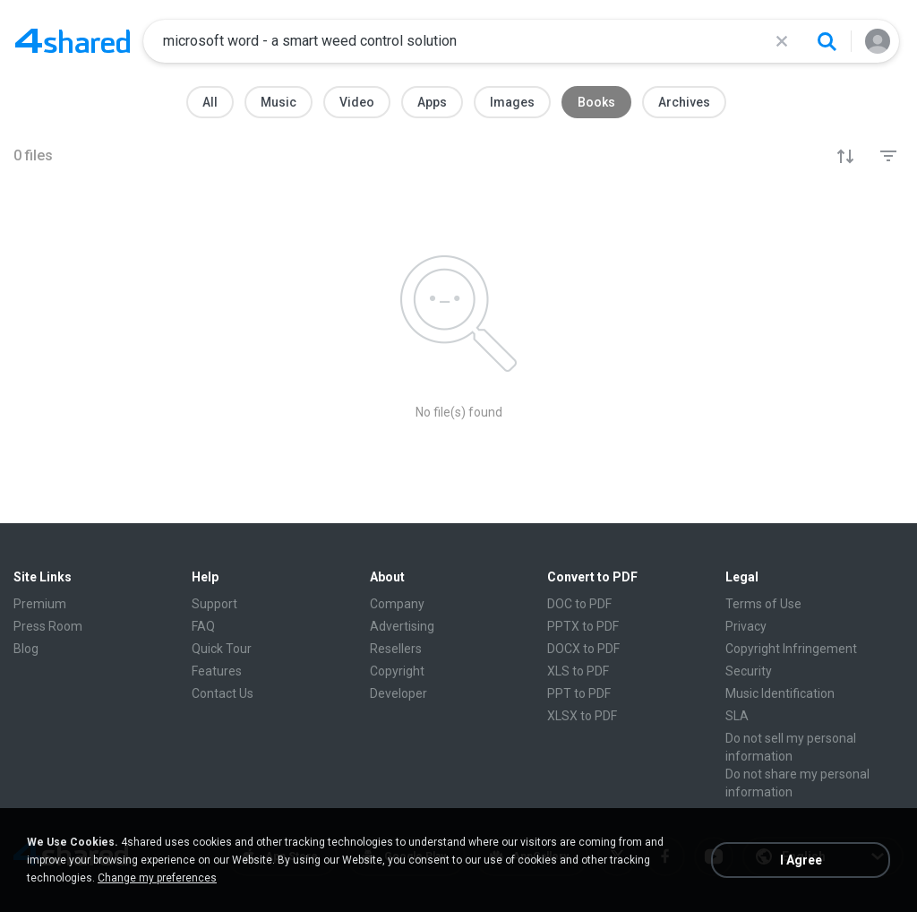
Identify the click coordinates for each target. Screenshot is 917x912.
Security (748, 671)
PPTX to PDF (583, 626)
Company (397, 604)
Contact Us (222, 693)
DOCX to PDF (583, 648)
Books (596, 102)
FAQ (203, 626)
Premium (39, 604)
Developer (398, 693)
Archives (684, 102)
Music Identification (780, 693)
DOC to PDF (579, 604)
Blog (26, 648)
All (210, 102)
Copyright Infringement (791, 648)
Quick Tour (222, 648)
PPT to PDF (579, 693)
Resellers (396, 648)
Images (512, 102)
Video (356, 102)
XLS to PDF (578, 671)
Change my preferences (157, 878)
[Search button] (826, 41)
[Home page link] (72, 41)
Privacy (746, 626)
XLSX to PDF (582, 716)
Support (214, 604)
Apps (432, 102)
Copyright (397, 671)
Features (217, 671)
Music (278, 102)
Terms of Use (763, 604)
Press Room (47, 626)
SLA (737, 716)
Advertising (402, 626)
